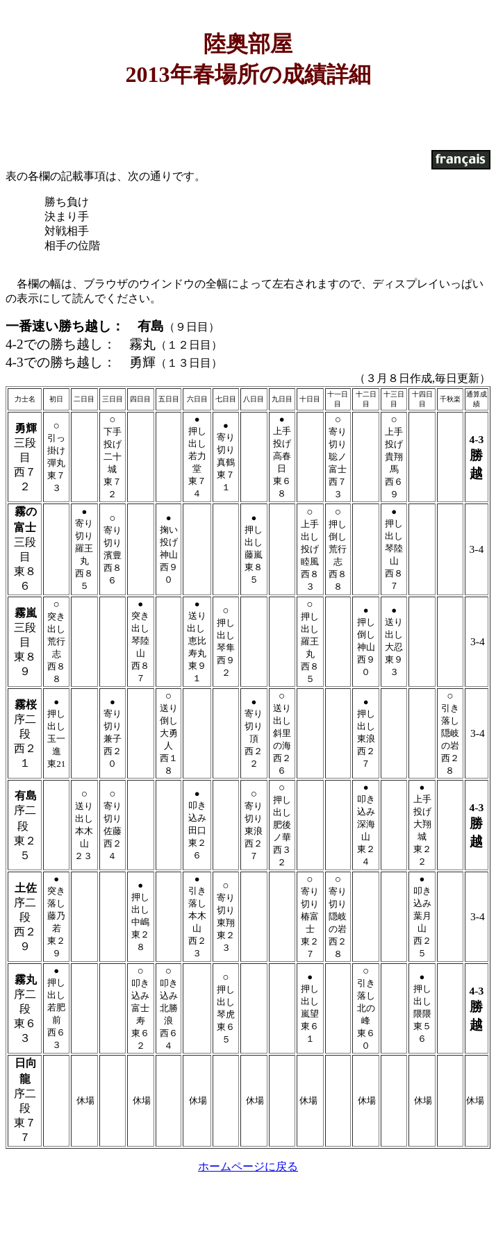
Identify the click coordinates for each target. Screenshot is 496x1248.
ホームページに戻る (248, 1168)
